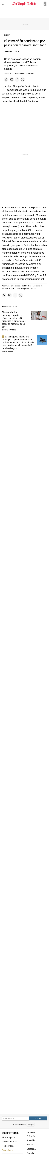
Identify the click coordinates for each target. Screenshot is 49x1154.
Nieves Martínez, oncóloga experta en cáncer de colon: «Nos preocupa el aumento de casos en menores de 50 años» (14, 319)
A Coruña (31, 1136)
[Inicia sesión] (44, 3)
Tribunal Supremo (22, 288)
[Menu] (3, 3)
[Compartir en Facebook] (17, 79)
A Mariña (31, 1140)
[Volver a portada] (24, 3)
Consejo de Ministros (23, 286)
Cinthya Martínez (9, 330)
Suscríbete (7, 1150)
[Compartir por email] (12, 79)
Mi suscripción (8, 1137)
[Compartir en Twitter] (22, 79)
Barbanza (31, 1149)
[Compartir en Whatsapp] (6, 79)
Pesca (33, 288)
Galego (30, 1125)
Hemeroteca (7, 1146)
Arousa (30, 1144)
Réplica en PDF (9, 1141)
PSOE (11, 288)
